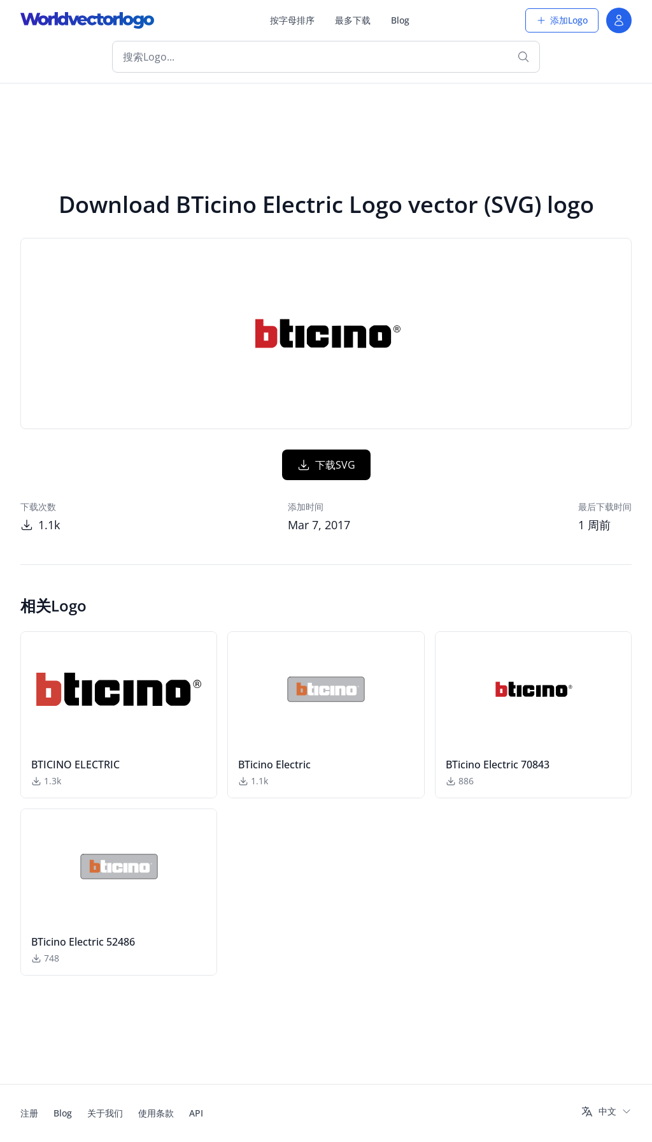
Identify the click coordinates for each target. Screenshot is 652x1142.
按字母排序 (292, 20)
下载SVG (326, 465)
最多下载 (353, 20)
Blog (400, 20)
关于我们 (105, 1113)
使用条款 (156, 1113)
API (196, 1113)
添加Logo (562, 20)
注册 (29, 1113)
